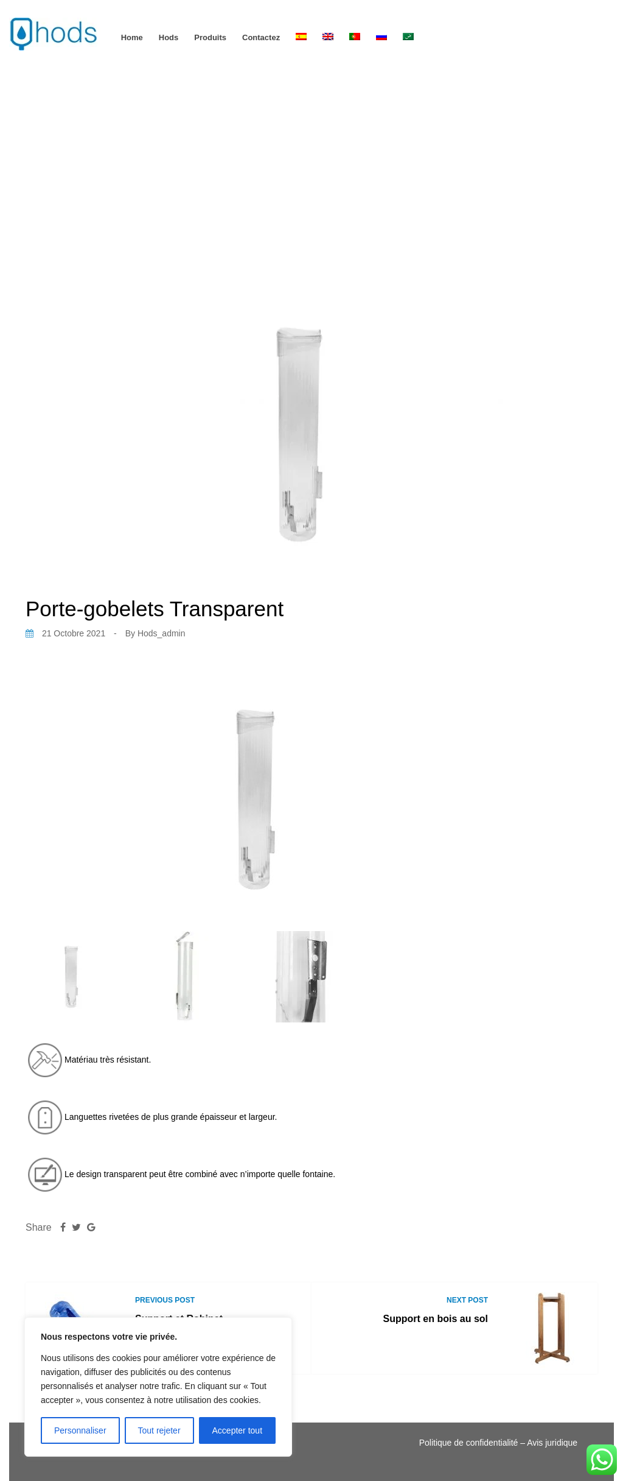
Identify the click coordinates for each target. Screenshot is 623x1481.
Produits (210, 37)
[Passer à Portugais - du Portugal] (354, 37)
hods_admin (161, 633)
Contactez (261, 37)
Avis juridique (552, 1443)
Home (132, 37)
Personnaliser (80, 1430)
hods (169, 37)
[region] (158, 1387)
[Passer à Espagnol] (301, 37)
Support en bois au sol (435, 1319)
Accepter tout (237, 1430)
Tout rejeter (159, 1430)
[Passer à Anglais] (328, 37)
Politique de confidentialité (468, 1443)
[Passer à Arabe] (408, 37)
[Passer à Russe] (381, 37)
